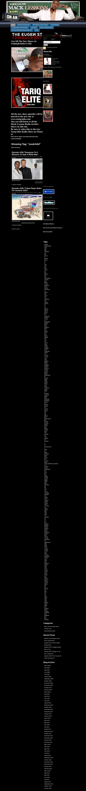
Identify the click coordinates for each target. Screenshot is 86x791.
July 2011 (46, 727)
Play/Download (16, 180)
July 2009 (46, 674)
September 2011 (48, 731)
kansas (46, 466)
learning (46, 484)
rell (45, 541)
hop (45, 277)
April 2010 (47, 694)
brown (46, 255)
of (44, 257)
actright (46, 309)
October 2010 (48, 707)
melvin (46, 497)
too (45, 590)
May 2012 (47, 749)
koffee (46, 476)
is (44, 448)
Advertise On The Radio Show (24, 24)
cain (45, 340)
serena (46, 557)
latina (45, 482)
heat (45, 431)
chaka (46, 345)
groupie (46, 423)
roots (45, 546)
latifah (46, 480)
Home (13, 24)
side (45, 562)
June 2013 (47, 777)
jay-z (45, 281)
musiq (46, 284)
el (44, 392)
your (45, 618)
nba (45, 511)
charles (46, 347)
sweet (46, 583)
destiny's (46, 368)
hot (45, 439)
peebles (46, 524)
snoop (46, 570)
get (45, 272)
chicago (46, 348)
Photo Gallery (34, 27)
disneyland (47, 375)
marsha (46, 494)
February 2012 (48, 742)
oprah (45, 292)
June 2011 (47, 724)
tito (45, 586)
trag (45, 591)
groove (46, 421)
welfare (46, 602)
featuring (46, 399)
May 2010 (47, 696)
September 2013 (48, 784)
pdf (45, 293)
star (45, 576)
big (45, 267)
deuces (46, 371)
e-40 (45, 385)
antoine (46, 317)
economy (46, 388)
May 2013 (47, 775)
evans (46, 396)
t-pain (45, 584)
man (45, 265)
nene (45, 514)
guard (45, 425)
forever (46, 409)
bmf (45, 330)
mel (45, 496)
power (46, 529)
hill (45, 435)
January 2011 (48, 713)
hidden (46, 274)
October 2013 (48, 786)
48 (45, 305)
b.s (45, 320)
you (45, 616)
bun (45, 338)
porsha (46, 527)
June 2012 (47, 751)
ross (45, 298)
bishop (46, 323)
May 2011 (47, 722)
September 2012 (48, 757)
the (45, 254)
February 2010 (48, 689)
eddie (45, 389)
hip (45, 275)
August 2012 (47, 755)
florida (46, 406)
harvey (46, 430)
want (45, 601)
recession (47, 539)
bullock (46, 337)
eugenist (46, 395)
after (45, 313)
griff (45, 420)
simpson (46, 563)
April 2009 (47, 668)
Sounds (36, 30)
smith (45, 569)
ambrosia (46, 316)
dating (46, 244)
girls (45, 417)
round (45, 548)
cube (45, 359)
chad (45, 344)
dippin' (46, 373)
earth (45, 386)
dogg (45, 379)
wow (45, 614)
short (45, 560)
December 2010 (48, 711)
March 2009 (47, 665)
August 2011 (47, 729)
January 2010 (48, 687)
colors (46, 270)
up (45, 594)
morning (46, 506)
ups (45, 595)
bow (45, 333)
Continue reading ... (17, 184)
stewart (46, 581)
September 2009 (48, 678)
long (45, 489)
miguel (46, 503)
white (45, 605)
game (45, 260)
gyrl (45, 427)
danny (46, 364)
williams (46, 608)
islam (45, 449)
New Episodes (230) (49, 631)
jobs (45, 456)
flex (45, 403)
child (45, 350)
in (44, 261)
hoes (45, 437)
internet (46, 279)
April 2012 (47, 746)
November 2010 (48, 709)
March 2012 (47, 744)
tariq (45, 247)
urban (45, 597)
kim (45, 473)
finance (46, 402)
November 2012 (48, 762)
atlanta (46, 258)
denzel (46, 366)
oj (44, 521)
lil (44, 263)
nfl (45, 515)
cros (45, 358)
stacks (46, 574)
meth (45, 498)
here (45, 432)
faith (45, 397)
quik (45, 535)
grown (46, 424)
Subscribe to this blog (52, 47)
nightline (46, 517)
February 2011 (48, 716)
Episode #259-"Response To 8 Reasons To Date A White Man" (25, 153)
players (46, 525)
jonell (45, 462)
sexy (45, 559)
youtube (46, 619)
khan (45, 472)
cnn (45, 354)
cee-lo (46, 343)
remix (45, 295)
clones (46, 352)
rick (45, 296)
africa (45, 310)
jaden (45, 452)
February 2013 (48, 768)
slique (46, 565)
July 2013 (46, 779)
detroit (46, 369)
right (45, 543)
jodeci (46, 458)
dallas (46, 362)
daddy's (46, 361)
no (45, 518)
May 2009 (47, 670)
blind (45, 329)
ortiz (45, 522)
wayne (46, 302)
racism (46, 536)
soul (45, 573)
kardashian (47, 469)
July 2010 (46, 700)
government (47, 418)
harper (46, 428)
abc (45, 307)
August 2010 (47, 703)
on (45, 291)
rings (45, 545)
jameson (46, 454)
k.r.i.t (45, 465)
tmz (45, 587)
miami (46, 501)
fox (45, 271)
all (45, 314)
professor (46, 532)
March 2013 (47, 771)
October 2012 (48, 760)
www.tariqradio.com (21, 119)
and (45, 248)
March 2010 (47, 692)
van (45, 300)
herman (46, 434)
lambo (46, 479)
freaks (46, 410)
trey (45, 593)
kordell (46, 477)
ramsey (46, 538)
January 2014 (48, 788)
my (45, 507)
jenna (45, 455)
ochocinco (47, 289)
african (46, 312)
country (46, 355)
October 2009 (48, 681)
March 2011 (47, 718)
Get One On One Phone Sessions (52, 227)
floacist (46, 404)
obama (46, 288)
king (45, 475)
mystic (46, 508)
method (46, 500)
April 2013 (47, 773)
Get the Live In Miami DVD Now (46, 27)
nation (46, 510)
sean (45, 553)
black (45, 326)
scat (45, 552)
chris (45, 268)
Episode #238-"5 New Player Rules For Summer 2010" (27, 189)
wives (45, 609)
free (45, 411)
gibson (46, 416)
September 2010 (48, 705)
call (45, 341)
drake (45, 381)
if (44, 445)
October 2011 (48, 733)
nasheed (46, 251)
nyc (45, 520)
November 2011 (48, 735)
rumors (46, 549)
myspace (46, 285)
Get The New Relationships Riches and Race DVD (22, 30)
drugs (45, 383)
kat (45, 470)
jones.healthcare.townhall (51, 463)
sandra (46, 550)
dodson (46, 378)
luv (45, 490)
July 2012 (46, 753)
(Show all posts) (15, 147)
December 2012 (48, 764)
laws (45, 483)
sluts (45, 567)
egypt (45, 390)
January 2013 (48, 766)
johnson (46, 461)
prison (46, 531)
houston (46, 441)
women (46, 303)
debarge (46, 365)
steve (45, 580)
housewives (47, 278)
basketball (47, 322)
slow (45, 566)
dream (46, 382)
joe (45, 459)
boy (45, 334)
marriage (46, 493)
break (45, 336)
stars (45, 577)
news (45, 286)
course (46, 357)
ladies (46, 282)
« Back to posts (15, 229)
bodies (46, 331)
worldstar (46, 612)
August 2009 (47, 676)
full (45, 413)
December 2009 (48, 685)
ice (45, 444)
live (45, 487)
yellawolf (46, 615)
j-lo (45, 451)
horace (46, 438)
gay (45, 414)
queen (46, 534)
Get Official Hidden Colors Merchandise (20, 27)
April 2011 (47, 720)
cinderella (47, 351)
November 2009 (48, 683)
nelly (45, 513)
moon (45, 504)
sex (45, 253)
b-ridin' (46, 319)
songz (46, 572)
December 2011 (48, 738)
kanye (46, 468)
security (46, 555)
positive (46, 528)
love (45, 264)
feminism (46, 400)
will (45, 607)
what (45, 604)
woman (46, 611)
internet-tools (47, 447)
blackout (46, 327)
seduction (47, 556)
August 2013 (47, 781)
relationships (47, 246)
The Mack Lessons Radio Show (19, 21)
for (45, 407)
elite (45, 250)
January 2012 (48, 740)
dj (44, 376)
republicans (47, 542)
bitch (45, 324)
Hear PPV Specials (55, 24)
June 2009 (47, 672)
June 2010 (47, 698)
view (45, 598)
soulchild (46, 299)
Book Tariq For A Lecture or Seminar (40, 24)
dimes (46, 372)
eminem (46, 393)
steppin (46, 579)
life (45, 486)
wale (45, 600)
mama (46, 491)
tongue (46, 588)
